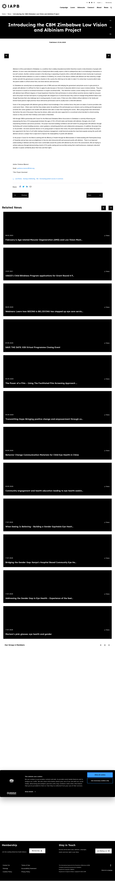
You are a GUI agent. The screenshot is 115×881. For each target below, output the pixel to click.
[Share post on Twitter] (24, 187)
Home (4, 14)
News (106, 8)
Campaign (61, 8)
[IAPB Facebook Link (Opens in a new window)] (89, 2)
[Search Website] (111, 8)
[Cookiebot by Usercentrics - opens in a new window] (11, 877)
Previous (21, 195)
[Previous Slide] (6, 56)
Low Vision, (18, 179)
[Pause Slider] (105, 645)
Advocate (79, 8)
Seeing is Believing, (29, 179)
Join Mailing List (103, 851)
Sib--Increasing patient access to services (49, 179)
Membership (109, 2)
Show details (29, 875)
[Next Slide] (108, 56)
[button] (100, 2)
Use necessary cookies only (100, 864)
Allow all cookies (100, 859)
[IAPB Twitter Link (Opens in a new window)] (87, 2)
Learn (70, 8)
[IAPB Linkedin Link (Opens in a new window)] (92, 2)
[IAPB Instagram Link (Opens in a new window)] (94, 2)
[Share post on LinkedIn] (28, 187)
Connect (89, 8)
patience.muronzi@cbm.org (25, 168)
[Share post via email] (31, 187)
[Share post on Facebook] (21, 187)
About (98, 8)
